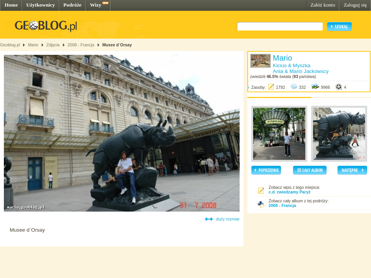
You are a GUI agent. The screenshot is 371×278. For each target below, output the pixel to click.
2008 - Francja (81, 44)
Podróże (72, 5)
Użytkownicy (40, 5)
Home (11, 5)
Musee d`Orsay (117, 44)
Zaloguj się (355, 5)
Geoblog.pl (10, 44)
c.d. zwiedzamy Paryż (289, 192)
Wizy (95, 5)
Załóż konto (322, 5)
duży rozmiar (228, 219)
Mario (33, 44)
